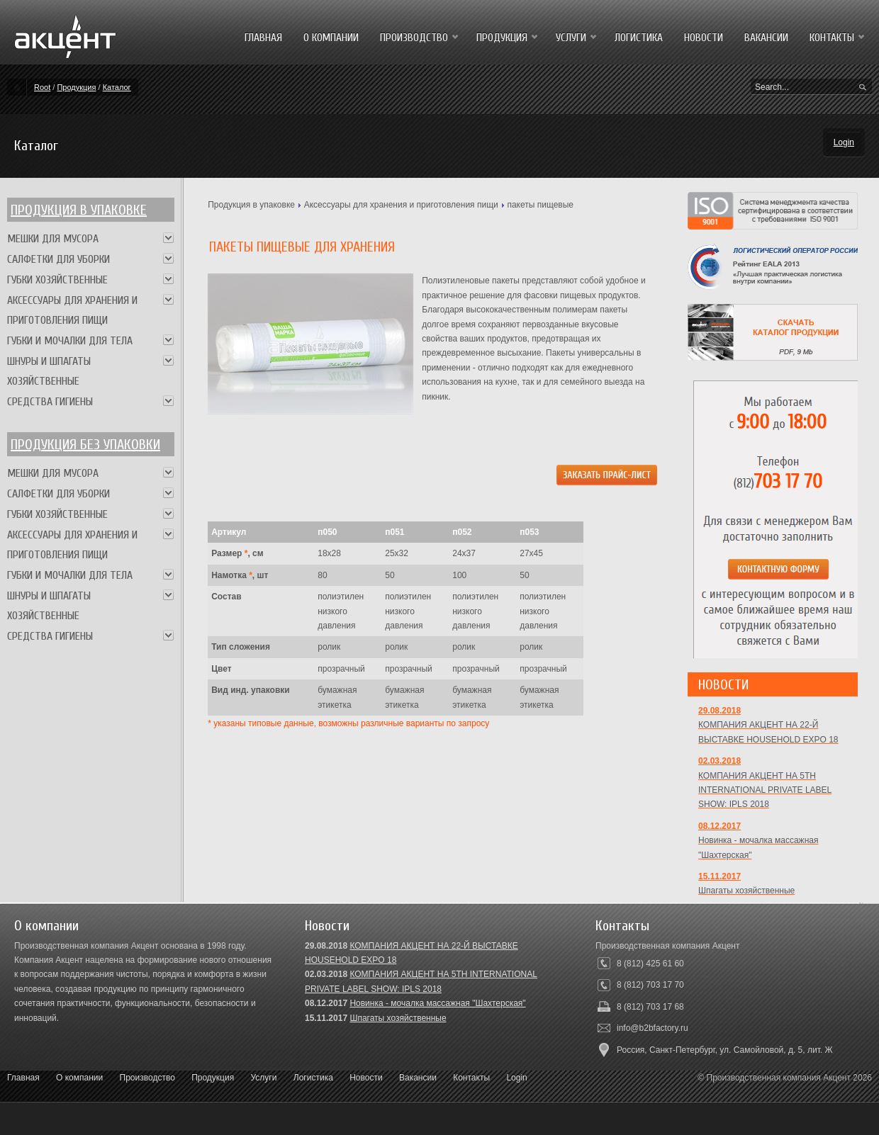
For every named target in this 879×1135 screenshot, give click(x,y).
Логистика (313, 1078)
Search (863, 88)
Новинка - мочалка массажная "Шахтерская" (437, 1003)
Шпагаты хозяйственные (397, 1018)
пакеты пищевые (540, 205)
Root (42, 87)
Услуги (264, 1078)
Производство (147, 1078)
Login (844, 142)
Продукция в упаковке (79, 210)
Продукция (76, 87)
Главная (23, 1078)
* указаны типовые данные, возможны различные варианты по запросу (348, 723)
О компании (79, 1078)
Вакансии (418, 1078)
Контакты (471, 1078)
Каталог (117, 87)
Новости (365, 1078)
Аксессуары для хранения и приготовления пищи (401, 205)
